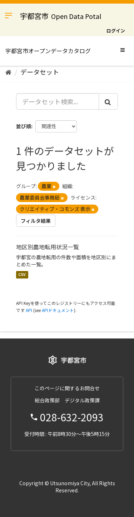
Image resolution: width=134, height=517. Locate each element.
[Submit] (108, 101)
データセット (39, 71)
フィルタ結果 (36, 220)
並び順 (23, 126)
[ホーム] (8, 71)
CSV (22, 274)
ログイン (115, 30)
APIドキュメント (58, 310)
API (29, 310)
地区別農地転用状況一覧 (47, 246)
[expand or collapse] (122, 49)
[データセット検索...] (57, 101)
